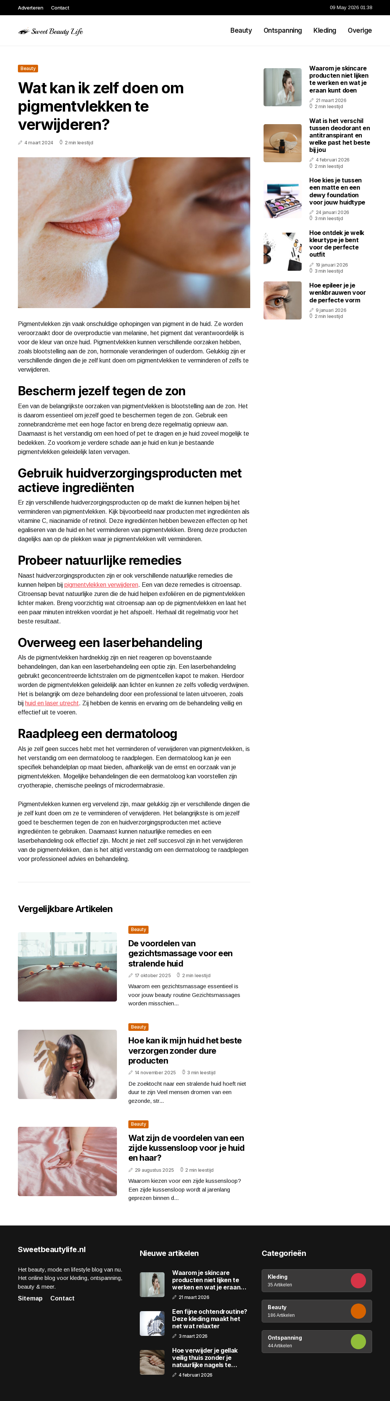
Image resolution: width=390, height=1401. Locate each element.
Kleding (324, 30)
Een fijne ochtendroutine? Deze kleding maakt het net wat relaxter (209, 1319)
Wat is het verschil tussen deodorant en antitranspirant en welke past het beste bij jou (339, 135)
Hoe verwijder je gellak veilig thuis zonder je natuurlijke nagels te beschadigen (205, 1358)
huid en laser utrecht (52, 703)
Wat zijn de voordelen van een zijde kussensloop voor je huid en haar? (186, 1148)
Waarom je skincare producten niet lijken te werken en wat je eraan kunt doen (339, 79)
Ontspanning (283, 30)
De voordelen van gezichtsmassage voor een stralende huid (180, 953)
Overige (360, 30)
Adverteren (30, 8)
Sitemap (30, 1298)
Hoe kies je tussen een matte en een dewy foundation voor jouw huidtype (337, 191)
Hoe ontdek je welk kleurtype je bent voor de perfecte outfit (336, 244)
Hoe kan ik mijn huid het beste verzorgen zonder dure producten (185, 1050)
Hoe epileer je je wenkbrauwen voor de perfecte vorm (337, 292)
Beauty (241, 30)
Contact (60, 8)
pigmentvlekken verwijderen (101, 584)
